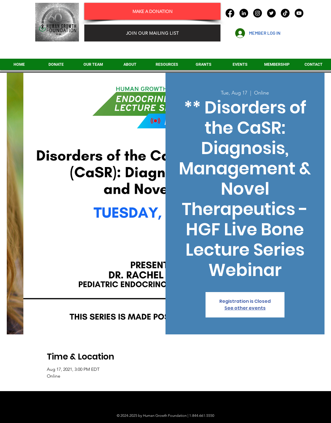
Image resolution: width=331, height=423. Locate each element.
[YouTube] (299, 13)
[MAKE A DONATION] (152, 11)
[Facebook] (230, 13)
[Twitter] (271, 13)
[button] (203, 64)
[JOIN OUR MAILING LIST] (152, 33)
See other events (245, 308)
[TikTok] (285, 13)
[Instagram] (257, 13)
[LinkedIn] (243, 13)
